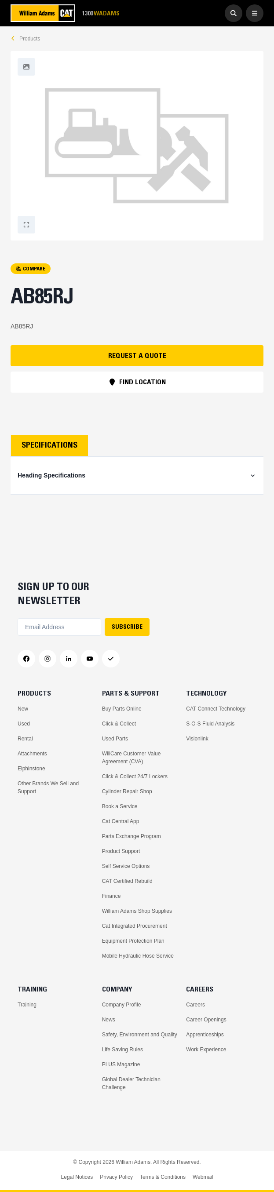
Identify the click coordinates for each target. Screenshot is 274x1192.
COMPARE (30, 268)
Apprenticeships (204, 1035)
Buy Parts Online (122, 709)
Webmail (203, 1177)
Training (27, 1005)
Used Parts (115, 739)
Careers (195, 1005)
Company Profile (121, 1005)
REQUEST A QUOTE (137, 355)
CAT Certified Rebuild (127, 881)
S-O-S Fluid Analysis (210, 724)
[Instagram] (47, 658)
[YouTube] (90, 658)
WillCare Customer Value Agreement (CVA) (131, 758)
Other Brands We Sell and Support (48, 787)
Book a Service (120, 806)
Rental (25, 739)
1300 (100, 13)
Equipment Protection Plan (133, 941)
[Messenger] (111, 658)
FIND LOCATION (137, 381)
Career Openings (206, 1020)
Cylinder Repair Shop (127, 791)
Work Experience (206, 1049)
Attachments (32, 754)
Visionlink (197, 739)
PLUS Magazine (121, 1064)
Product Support (121, 851)
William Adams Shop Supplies (137, 911)
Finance (111, 896)
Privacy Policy (116, 1177)
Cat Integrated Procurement (134, 926)
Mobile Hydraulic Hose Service (138, 956)
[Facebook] (26, 658)
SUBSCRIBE (127, 627)
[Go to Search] (233, 13)
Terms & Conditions (163, 1177)
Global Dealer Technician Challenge (131, 1083)
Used (24, 724)
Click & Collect (119, 724)
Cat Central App (120, 821)
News (108, 1020)
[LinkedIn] (68, 658)
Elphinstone (31, 769)
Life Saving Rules (122, 1049)
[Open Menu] (254, 13)
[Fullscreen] (26, 67)
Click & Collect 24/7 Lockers (135, 776)
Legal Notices (77, 1177)
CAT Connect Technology (215, 709)
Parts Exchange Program (131, 836)
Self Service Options (126, 866)
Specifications (49, 445)
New (23, 709)
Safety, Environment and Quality (139, 1035)
